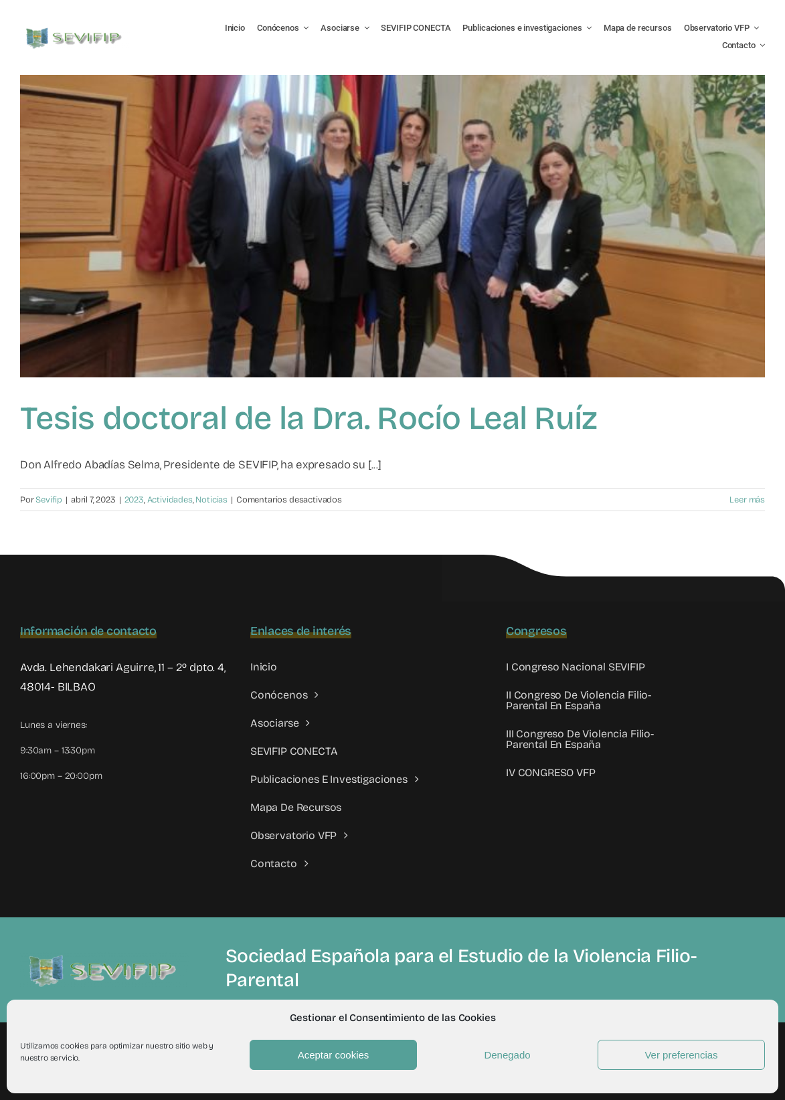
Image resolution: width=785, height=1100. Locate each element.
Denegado (507, 1055)
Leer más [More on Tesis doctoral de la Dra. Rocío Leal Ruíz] (747, 499)
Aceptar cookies (333, 1055)
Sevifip (48, 499)
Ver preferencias (680, 1055)
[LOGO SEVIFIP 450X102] (75, 30)
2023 (134, 499)
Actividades (170, 499)
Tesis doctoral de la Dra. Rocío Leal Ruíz (308, 418)
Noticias (211, 499)
